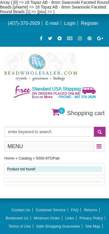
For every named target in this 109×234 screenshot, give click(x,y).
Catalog (25, 158)
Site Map (92, 226)
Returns (90, 210)
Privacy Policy (91, 218)
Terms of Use (19, 226)
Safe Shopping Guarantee (58, 226)
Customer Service (50, 210)
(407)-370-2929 (24, 23)
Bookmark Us (17, 218)
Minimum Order (47, 218)
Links (69, 218)
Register (89, 23)
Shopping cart (86, 113)
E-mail (51, 23)
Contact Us (20, 210)
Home (9, 158)
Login (69, 23)
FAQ (74, 210)
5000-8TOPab (47, 158)
